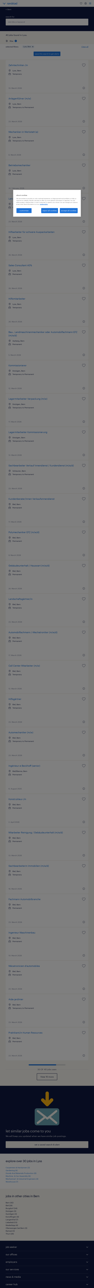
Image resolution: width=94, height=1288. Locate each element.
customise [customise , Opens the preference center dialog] (24, 210)
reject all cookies (49, 210)
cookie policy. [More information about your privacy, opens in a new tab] (44, 204)
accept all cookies (68, 210)
